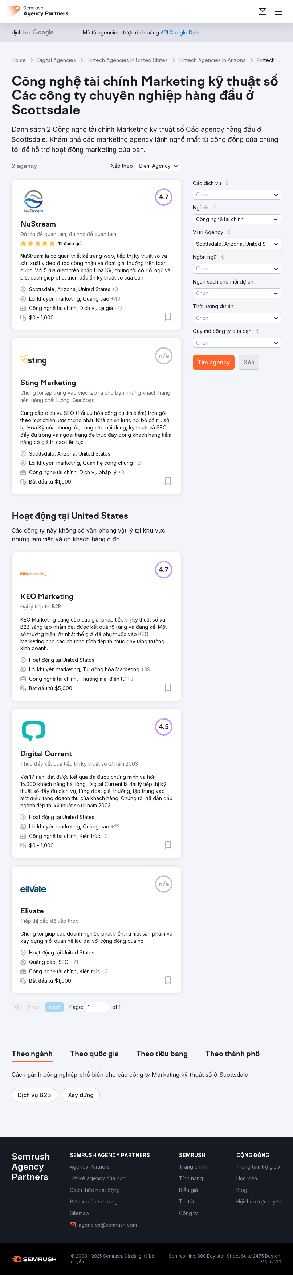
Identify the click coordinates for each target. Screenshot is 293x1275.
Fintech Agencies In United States (128, 60)
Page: (76, 1007)
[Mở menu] (278, 11)
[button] (158, 166)
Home (19, 60)
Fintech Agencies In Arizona (212, 60)
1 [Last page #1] (120, 1007)
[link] (262, 11)
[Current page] (97, 1007)
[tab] (32, 1054)
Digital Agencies (56, 60)
